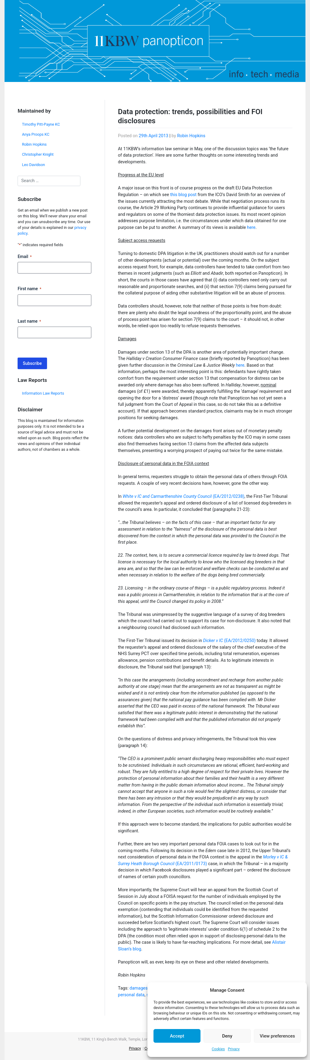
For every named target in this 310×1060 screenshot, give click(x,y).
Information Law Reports (43, 393)
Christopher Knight (38, 154)
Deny (227, 1036)
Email (25, 257)
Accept (177, 1036)
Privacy (234, 1049)
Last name (29, 321)
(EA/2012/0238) (183, 496)
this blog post (183, 194)
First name (29, 289)
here (251, 227)
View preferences (277, 1036)
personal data (131, 994)
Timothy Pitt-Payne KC (41, 124)
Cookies (218, 1049)
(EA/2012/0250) (229, 640)
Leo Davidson (33, 164)
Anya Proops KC (35, 134)
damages (139, 988)
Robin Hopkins (34, 144)
